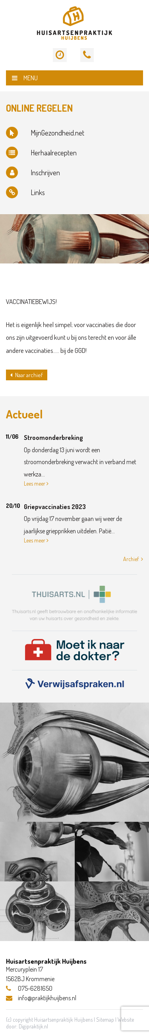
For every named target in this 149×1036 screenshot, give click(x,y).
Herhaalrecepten (41, 152)
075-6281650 (29, 988)
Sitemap (105, 1019)
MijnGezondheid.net (45, 132)
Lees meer (36, 483)
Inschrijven (33, 172)
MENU (25, 78)
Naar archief (26, 375)
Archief (133, 559)
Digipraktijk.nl (33, 1026)
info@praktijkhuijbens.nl (41, 998)
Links (25, 192)
